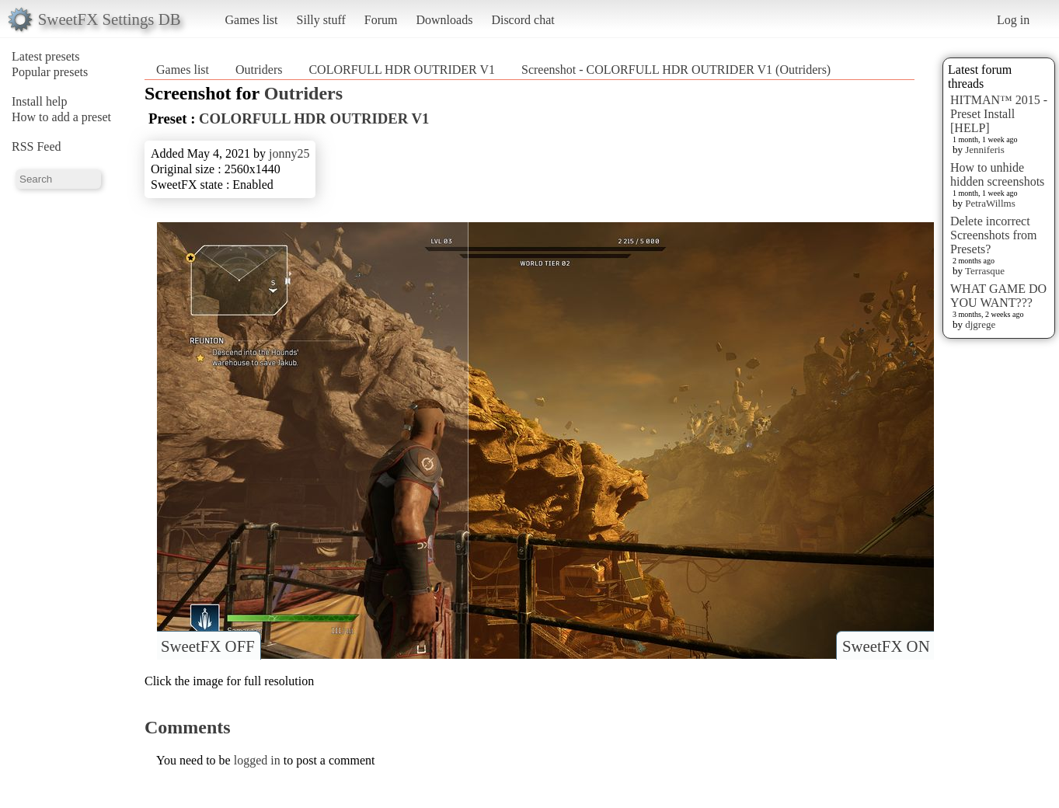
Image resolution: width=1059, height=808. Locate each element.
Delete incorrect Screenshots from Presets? (993, 235)
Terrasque (985, 271)
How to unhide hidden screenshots (997, 174)
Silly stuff (321, 19)
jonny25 (289, 153)
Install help (40, 101)
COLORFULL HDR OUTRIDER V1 (401, 69)
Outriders (258, 69)
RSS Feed (36, 146)
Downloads (444, 19)
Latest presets (46, 56)
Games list (251, 19)
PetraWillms (990, 203)
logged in (257, 760)
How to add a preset (61, 117)
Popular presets (50, 71)
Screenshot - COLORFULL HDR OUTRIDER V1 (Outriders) (676, 69)
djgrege (980, 324)
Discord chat (522, 19)
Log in (1013, 19)
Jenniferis (985, 149)
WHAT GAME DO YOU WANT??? (998, 295)
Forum (381, 19)
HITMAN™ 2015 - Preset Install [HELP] (998, 113)
